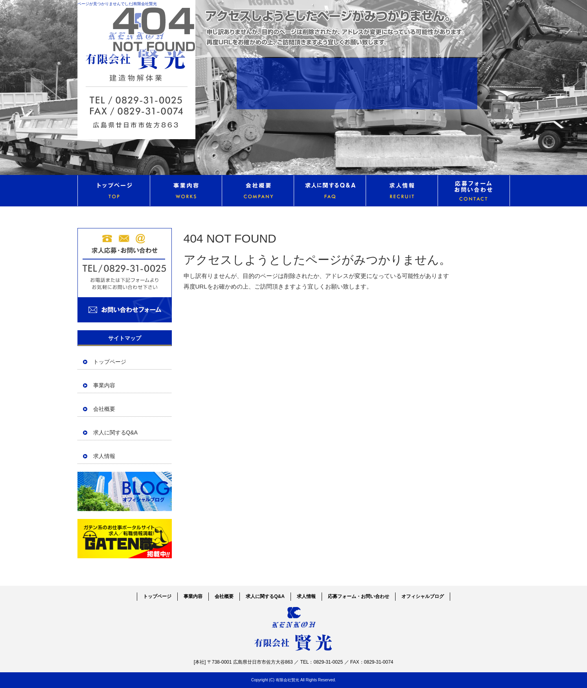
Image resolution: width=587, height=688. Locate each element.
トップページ (113, 190)
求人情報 (402, 190)
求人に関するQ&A (330, 190)
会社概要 (258, 190)
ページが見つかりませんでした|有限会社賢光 (117, 4)
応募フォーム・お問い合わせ (474, 190)
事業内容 (186, 190)
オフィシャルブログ (124, 491)
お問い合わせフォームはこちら (124, 275)
